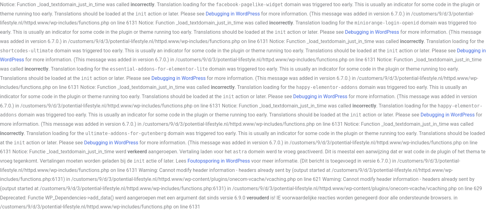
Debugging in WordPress (233, 14)
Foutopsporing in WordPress (219, 161)
